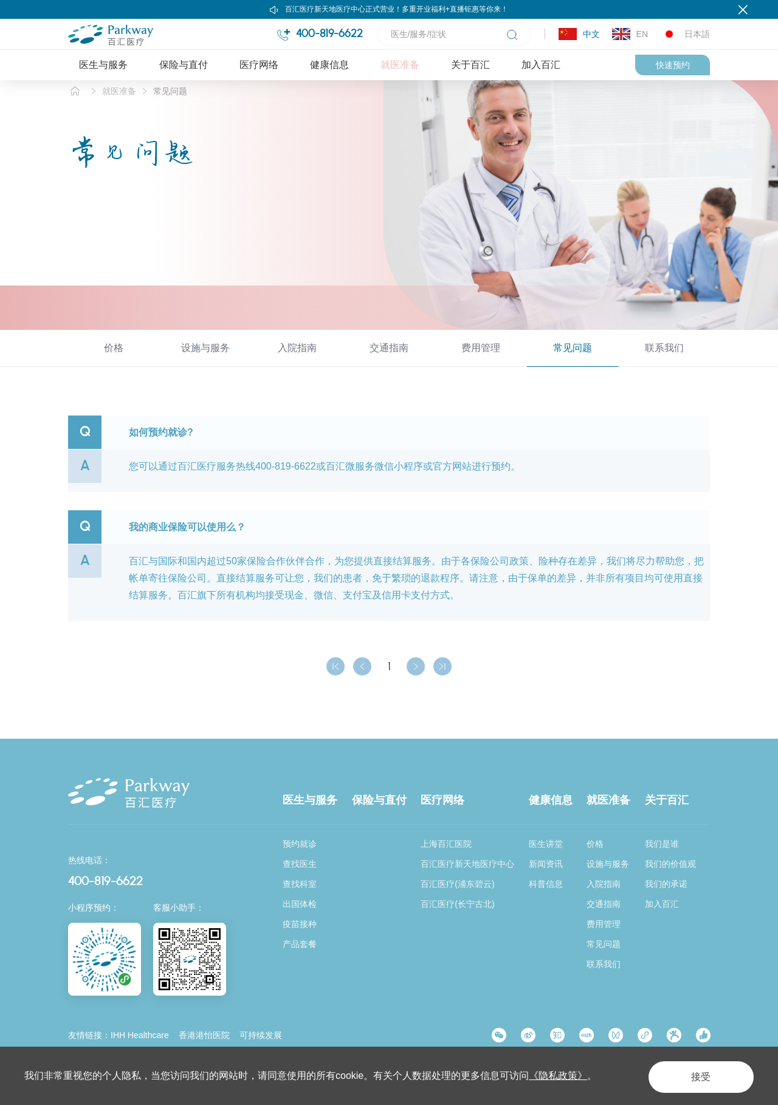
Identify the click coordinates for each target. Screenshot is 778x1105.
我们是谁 (662, 844)
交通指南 (389, 361)
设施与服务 (205, 361)
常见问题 (170, 104)
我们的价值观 (670, 864)
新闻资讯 (546, 864)
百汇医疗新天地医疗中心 (467, 864)
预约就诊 (300, 844)
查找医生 (300, 864)
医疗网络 (258, 65)
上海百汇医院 (446, 844)
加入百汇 (541, 65)
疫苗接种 (300, 924)
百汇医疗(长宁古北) (457, 904)
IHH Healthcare (140, 1035)
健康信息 (329, 65)
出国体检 (300, 904)
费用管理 (480, 361)
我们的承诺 (666, 884)
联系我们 (664, 361)
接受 (695, 1075)
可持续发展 (260, 1035)
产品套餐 (300, 944)
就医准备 (399, 65)
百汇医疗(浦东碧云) (457, 884)
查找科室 (300, 884)
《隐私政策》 (558, 1075)
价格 (113, 361)
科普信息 (546, 884)
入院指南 (297, 361)
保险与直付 (183, 65)
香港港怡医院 (204, 1035)
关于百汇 (470, 65)
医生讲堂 (546, 844)
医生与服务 (103, 65)
